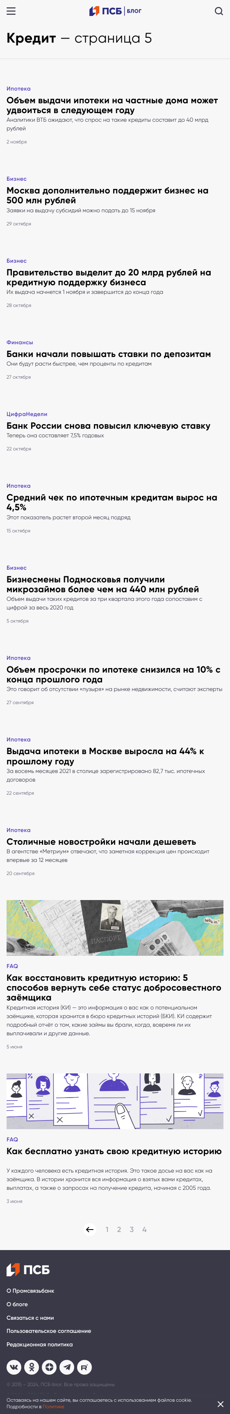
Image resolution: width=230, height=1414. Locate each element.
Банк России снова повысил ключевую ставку (108, 425)
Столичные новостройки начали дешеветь (101, 841)
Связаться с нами (30, 1317)
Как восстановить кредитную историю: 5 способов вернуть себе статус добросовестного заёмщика (114, 987)
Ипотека (19, 88)
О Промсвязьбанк (30, 1290)
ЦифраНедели (27, 414)
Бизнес (17, 178)
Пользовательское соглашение (49, 1331)
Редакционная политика (40, 1344)
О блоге (17, 1304)
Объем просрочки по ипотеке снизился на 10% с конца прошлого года (114, 674)
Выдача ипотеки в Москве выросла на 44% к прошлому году (105, 756)
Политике (53, 1406)
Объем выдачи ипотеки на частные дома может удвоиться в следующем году (112, 105)
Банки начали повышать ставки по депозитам (109, 353)
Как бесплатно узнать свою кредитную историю (114, 1151)
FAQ (12, 966)
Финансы (20, 342)
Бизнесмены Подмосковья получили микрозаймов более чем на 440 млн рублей (103, 584)
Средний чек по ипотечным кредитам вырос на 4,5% (112, 502)
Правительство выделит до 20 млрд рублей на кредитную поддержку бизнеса (109, 277)
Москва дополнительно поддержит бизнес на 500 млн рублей (108, 195)
